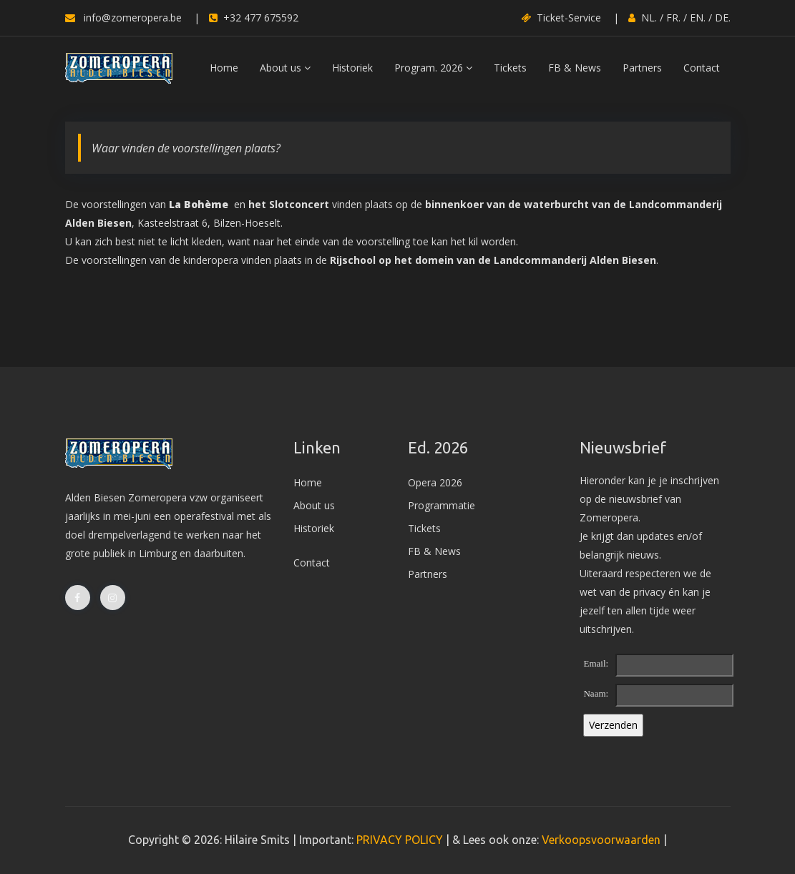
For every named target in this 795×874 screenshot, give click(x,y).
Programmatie (441, 505)
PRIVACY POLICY (399, 839)
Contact (701, 67)
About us (285, 67)
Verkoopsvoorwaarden (601, 839)
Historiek (352, 67)
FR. (673, 17)
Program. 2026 (433, 67)
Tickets (510, 67)
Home (224, 67)
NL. (649, 17)
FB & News (574, 67)
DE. (723, 17)
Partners (642, 67)
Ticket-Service (561, 17)
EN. (698, 17)
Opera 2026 (435, 482)
